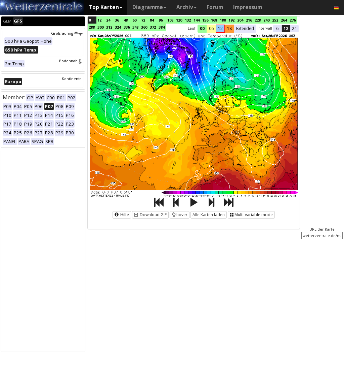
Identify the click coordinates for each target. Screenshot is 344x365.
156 (205, 20)
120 (179, 20)
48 (126, 20)
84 (152, 20)
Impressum (247, 7)
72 (143, 20)
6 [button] (277, 28)
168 (214, 20)
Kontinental (72, 78)
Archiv (186, 7)
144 (197, 20)
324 (118, 27)
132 (188, 20)
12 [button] (220, 28)
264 (284, 20)
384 (162, 27)
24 (108, 20)
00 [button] (202, 28)
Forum (215, 7)
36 (117, 20)
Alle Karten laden (208, 215)
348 (135, 27)
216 (249, 20)
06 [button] (211, 28)
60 (134, 20)
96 (161, 20)
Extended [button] (245, 28)
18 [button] (229, 28)
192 (231, 20)
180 (223, 20)
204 (240, 20)
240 (266, 20)
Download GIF (150, 215)
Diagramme (149, 7)
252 (275, 20)
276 (293, 20)
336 (127, 27)
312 (109, 27)
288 (92, 27)
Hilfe (122, 215)
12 (99, 20)
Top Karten (105, 7)
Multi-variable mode (251, 215)
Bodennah (71, 60)
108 (170, 20)
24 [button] (294, 28)
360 (144, 27)
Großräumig (67, 33)
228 (258, 20)
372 (153, 27)
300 (100, 27)
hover (179, 215)
